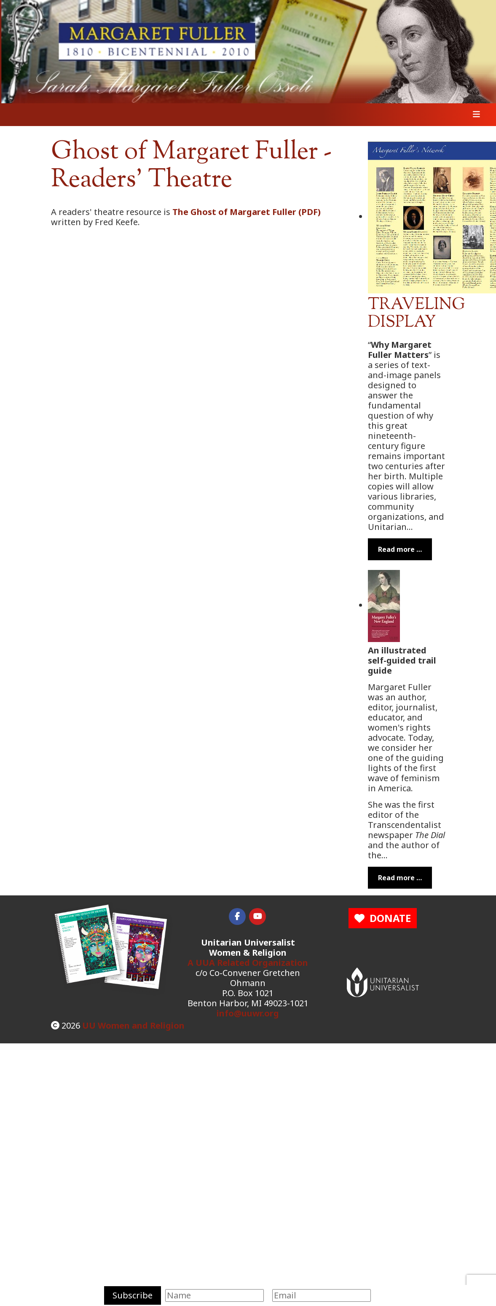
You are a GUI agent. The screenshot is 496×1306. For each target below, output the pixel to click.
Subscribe (133, 1295)
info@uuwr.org (248, 1013)
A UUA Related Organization (248, 962)
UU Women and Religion (133, 1025)
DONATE (382, 918)
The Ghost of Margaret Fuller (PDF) (246, 212)
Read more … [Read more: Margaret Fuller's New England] (400, 877)
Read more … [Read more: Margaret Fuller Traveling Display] (400, 549)
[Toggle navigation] (474, 114)
